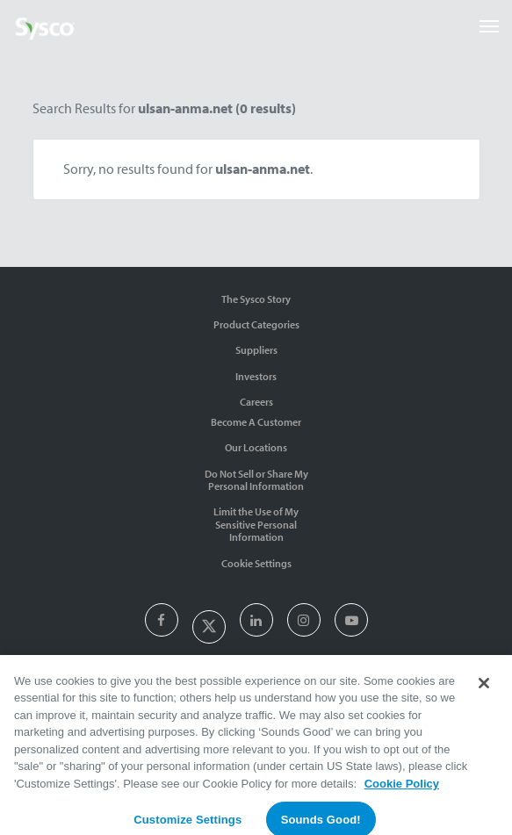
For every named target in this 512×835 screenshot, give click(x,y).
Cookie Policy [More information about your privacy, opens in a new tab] (401, 789)
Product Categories (256, 324)
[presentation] (161, 621)
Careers (256, 401)
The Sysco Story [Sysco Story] (256, 299)
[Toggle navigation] (489, 26)
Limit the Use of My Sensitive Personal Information (256, 524)
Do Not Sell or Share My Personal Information (256, 480)
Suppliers (256, 349)
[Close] (484, 689)
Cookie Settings (256, 563)
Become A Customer (256, 421)
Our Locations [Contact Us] (256, 447)
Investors (256, 376)
